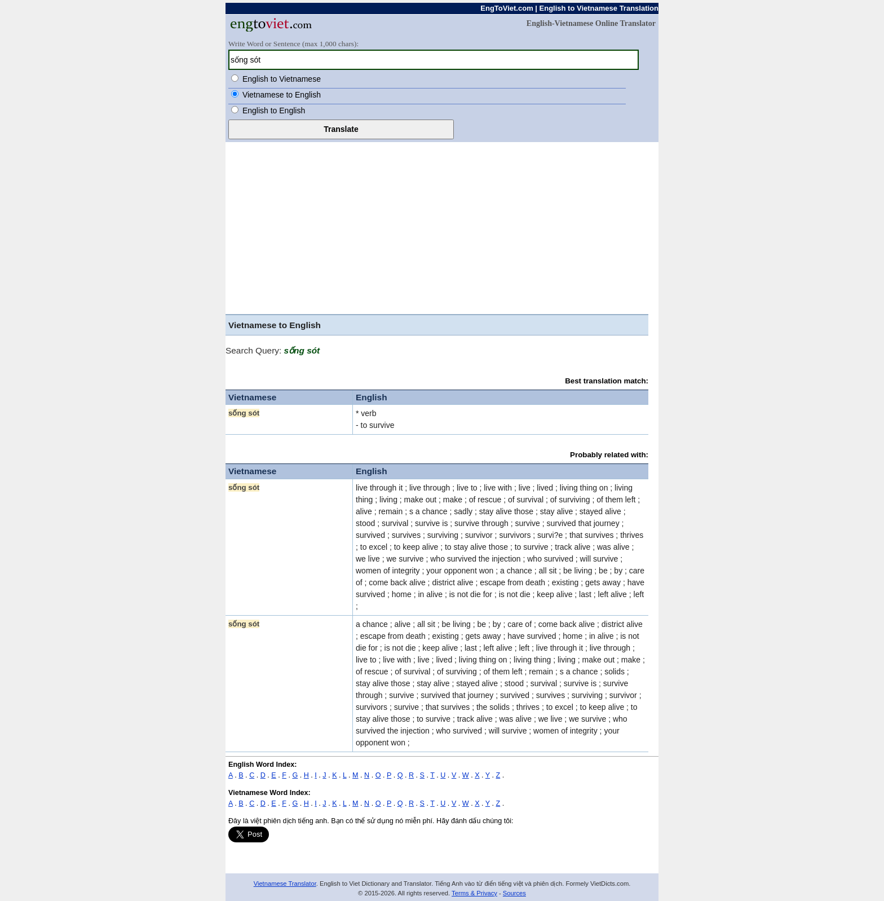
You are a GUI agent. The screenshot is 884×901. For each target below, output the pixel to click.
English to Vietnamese (281, 78)
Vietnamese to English (281, 94)
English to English (273, 110)
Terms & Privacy (474, 893)
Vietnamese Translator (285, 883)
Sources (514, 893)
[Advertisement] (442, 227)
